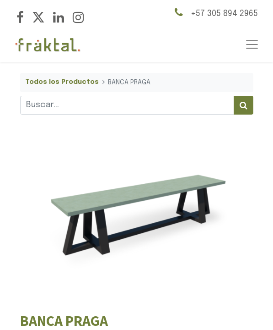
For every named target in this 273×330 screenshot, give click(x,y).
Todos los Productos (62, 82)
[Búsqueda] (243, 105)
